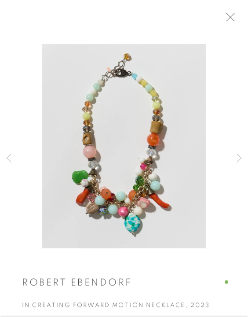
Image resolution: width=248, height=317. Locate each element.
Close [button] (231, 19)
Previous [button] (9, 158)
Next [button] (239, 158)
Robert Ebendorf (77, 284)
